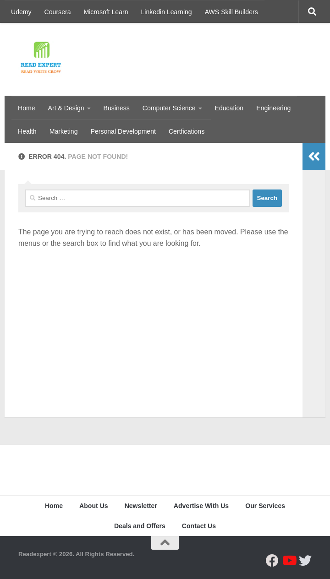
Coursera (57, 12)
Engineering (273, 108)
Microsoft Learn (106, 12)
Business (117, 108)
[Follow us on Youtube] (288, 560)
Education (229, 108)
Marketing (64, 131)
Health (27, 131)
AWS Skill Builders (231, 12)
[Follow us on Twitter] (305, 560)
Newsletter (141, 505)
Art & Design (66, 108)
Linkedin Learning (166, 12)
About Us (93, 505)
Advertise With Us (201, 505)
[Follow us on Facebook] (272, 560)
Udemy (21, 12)
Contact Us (199, 526)
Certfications (186, 131)
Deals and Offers (139, 526)
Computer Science (169, 108)
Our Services (265, 505)
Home (26, 108)
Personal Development (123, 131)
